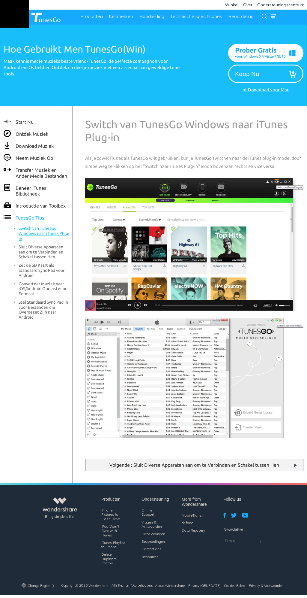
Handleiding (150, 19)
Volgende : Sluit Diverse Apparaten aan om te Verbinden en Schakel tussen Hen (194, 467)
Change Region (38, 588)
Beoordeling (239, 19)
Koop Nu (247, 76)
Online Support (148, 515)
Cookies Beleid (234, 589)
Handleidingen (153, 536)
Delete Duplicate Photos (109, 561)
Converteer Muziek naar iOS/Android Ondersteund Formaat (43, 291)
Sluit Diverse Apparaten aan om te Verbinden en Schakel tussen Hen (41, 254)
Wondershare (98, 589)
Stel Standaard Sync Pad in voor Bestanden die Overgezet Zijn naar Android (43, 312)
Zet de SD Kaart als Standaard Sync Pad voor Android (41, 273)
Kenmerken (119, 19)
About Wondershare (170, 589)
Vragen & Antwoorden (152, 527)
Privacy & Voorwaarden (266, 589)
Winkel (231, 5)
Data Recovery (193, 533)
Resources (150, 559)
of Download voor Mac (266, 92)
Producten (90, 19)
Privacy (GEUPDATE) (204, 589)
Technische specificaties (195, 19)
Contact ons (152, 552)
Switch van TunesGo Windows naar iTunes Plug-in (44, 236)
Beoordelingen (153, 544)
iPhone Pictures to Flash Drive (110, 517)
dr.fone (187, 525)
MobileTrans (192, 518)
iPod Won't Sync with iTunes (110, 533)
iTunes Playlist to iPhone (113, 547)
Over (247, 5)
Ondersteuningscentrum (281, 5)
